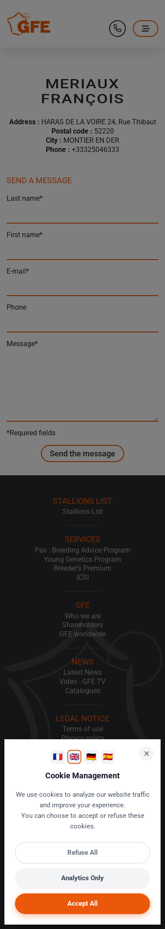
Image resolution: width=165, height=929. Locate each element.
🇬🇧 (74, 756)
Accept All (82, 903)
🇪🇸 (108, 756)
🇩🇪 (91, 756)
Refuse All (82, 853)
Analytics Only (82, 878)
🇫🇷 (57, 756)
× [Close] (147, 753)
